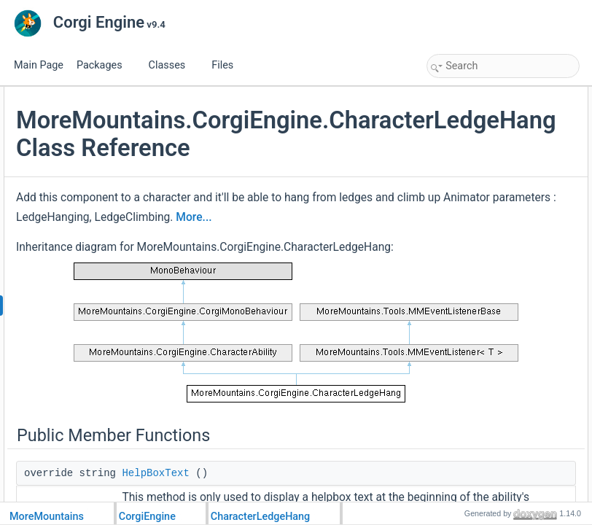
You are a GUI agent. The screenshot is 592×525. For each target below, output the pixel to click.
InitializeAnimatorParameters (498, 367)
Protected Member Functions (487, 287)
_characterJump (474, 464)
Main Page (38, 65)
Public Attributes (462, 223)
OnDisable (463, 399)
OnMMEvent (467, 143)
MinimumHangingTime (486, 271)
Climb (454, 351)
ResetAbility (465, 207)
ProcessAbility (470, 127)
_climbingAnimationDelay (492, 480)
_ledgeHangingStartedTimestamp (507, 496)
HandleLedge (468, 335)
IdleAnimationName (481, 239)
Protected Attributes (469, 416)
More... (367, 312)
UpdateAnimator (474, 191)
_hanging (460, 432)
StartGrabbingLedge (482, 159)
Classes (173, 65)
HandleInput (466, 319)
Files (227, 65)
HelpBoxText (467, 111)
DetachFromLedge (479, 175)
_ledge (456, 448)
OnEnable (462, 383)
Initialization (465, 303)
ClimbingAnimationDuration (495, 255)
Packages (105, 65)
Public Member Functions (480, 95)
